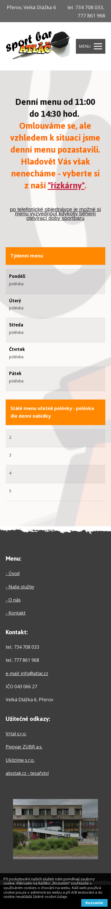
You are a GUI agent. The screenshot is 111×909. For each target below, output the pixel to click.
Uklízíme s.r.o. (20, 760)
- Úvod (13, 573)
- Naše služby (20, 587)
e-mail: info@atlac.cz (27, 673)
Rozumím (94, 902)
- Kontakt (15, 613)
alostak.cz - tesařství (27, 773)
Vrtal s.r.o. (16, 734)
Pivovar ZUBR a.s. (24, 747)
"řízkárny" (66, 185)
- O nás (13, 600)
